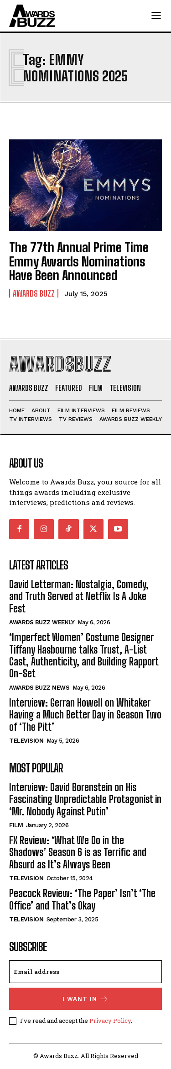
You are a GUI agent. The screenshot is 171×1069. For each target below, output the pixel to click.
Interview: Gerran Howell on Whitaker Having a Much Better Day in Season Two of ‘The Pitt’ (85, 715)
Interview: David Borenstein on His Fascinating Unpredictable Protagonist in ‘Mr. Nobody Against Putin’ (85, 799)
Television (26, 740)
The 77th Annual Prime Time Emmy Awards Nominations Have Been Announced (79, 261)
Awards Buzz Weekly (41, 622)
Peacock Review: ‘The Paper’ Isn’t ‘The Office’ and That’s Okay (82, 899)
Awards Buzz (34, 293)
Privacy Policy (110, 1020)
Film (16, 825)
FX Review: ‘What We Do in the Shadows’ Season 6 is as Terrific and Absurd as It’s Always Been (77, 852)
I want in (85, 999)
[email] (85, 971)
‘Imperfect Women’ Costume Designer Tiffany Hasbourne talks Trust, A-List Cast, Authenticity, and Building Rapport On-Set (84, 655)
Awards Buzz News (39, 687)
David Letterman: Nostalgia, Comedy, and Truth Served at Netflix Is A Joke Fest (79, 596)
